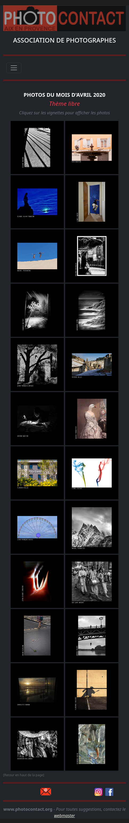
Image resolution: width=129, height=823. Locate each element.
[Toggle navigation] (13, 67)
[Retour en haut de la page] (23, 775)
